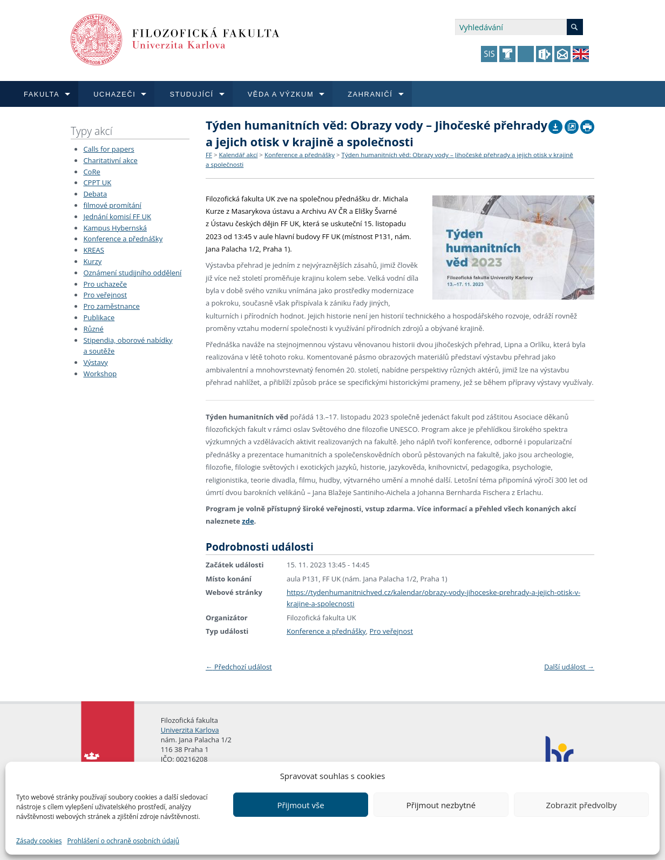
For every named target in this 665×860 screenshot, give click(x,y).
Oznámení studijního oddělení (132, 272)
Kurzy (92, 261)
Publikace (98, 317)
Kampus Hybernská (115, 228)
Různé (93, 329)
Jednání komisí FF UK (117, 216)
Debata (95, 194)
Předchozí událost (239, 667)
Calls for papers (108, 149)
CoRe (91, 172)
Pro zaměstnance (111, 306)
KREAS (93, 250)
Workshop (100, 373)
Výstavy (95, 362)
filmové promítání (112, 205)
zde (248, 521)
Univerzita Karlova (190, 730)
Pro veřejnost (105, 295)
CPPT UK (97, 182)
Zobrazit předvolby (581, 805)
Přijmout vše (300, 805)
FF (209, 155)
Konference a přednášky (122, 238)
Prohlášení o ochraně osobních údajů (123, 840)
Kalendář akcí (238, 155)
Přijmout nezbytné (441, 805)
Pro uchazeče (105, 284)
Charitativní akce (110, 160)
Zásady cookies (39, 840)
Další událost (569, 667)
